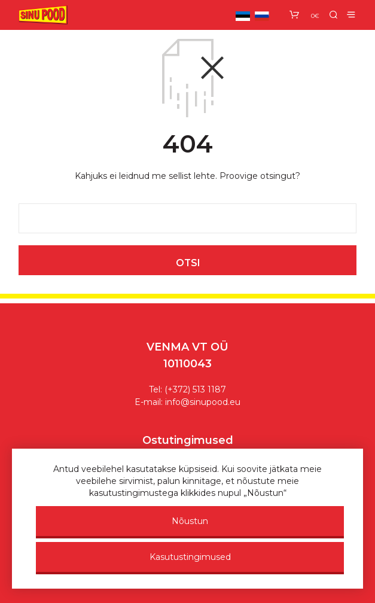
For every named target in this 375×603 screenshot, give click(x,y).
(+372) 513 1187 (195, 389)
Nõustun (190, 521)
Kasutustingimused (190, 557)
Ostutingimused (187, 440)
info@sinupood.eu (202, 402)
